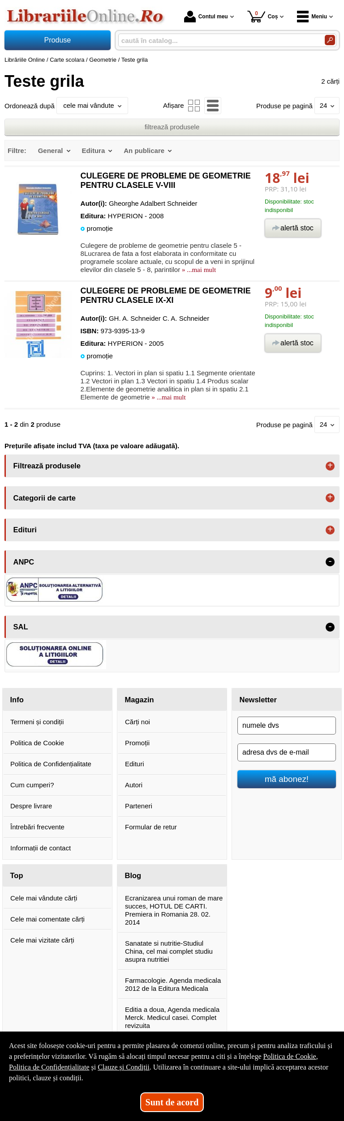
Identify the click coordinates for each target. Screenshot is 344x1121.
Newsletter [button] (258, 700)
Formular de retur (151, 827)
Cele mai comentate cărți (47, 919)
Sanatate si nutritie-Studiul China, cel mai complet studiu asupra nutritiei (169, 951)
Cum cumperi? (32, 785)
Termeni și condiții (37, 722)
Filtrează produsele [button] (47, 466)
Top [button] (16, 875)
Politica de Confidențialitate (50, 764)
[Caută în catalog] (330, 40)
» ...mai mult (198, 269)
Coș (262, 16)
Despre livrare (31, 806)
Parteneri (138, 806)
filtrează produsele (172, 127)
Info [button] (17, 700)
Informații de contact (40, 848)
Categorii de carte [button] (44, 498)
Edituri (134, 764)
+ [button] (330, 466)
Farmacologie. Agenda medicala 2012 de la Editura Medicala (173, 984)
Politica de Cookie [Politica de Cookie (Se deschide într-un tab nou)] (289, 1056)
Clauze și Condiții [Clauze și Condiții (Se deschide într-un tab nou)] (124, 1067)
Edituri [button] (25, 530)
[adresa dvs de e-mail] (286, 752)
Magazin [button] (139, 700)
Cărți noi (137, 722)
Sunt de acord (172, 1102)
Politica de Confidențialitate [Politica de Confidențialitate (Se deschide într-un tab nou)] (49, 1067)
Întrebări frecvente (37, 827)
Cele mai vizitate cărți (42, 940)
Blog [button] (133, 875)
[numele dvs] (286, 726)
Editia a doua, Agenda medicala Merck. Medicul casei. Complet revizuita (172, 1017)
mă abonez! (287, 779)
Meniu (312, 16)
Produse (57, 40)
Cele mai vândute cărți (43, 898)
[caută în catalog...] (218, 40)
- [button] (330, 561)
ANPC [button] (23, 562)
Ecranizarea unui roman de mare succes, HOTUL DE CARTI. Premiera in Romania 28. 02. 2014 (174, 910)
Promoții (137, 743)
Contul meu (206, 16)
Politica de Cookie (37, 743)
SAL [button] (20, 627)
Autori (133, 785)
